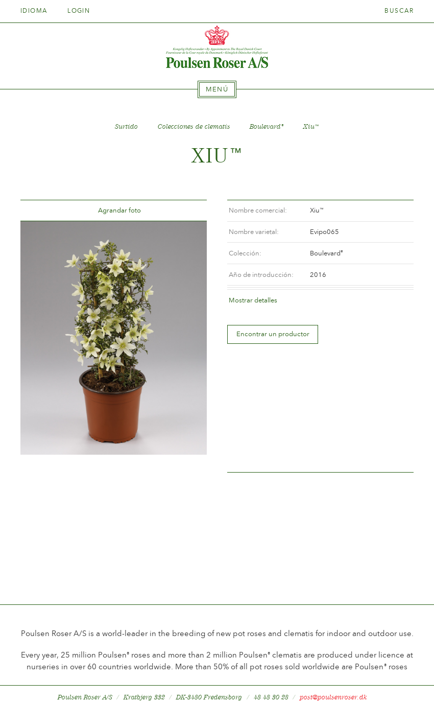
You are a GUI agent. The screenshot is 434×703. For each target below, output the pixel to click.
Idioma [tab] (37, 10)
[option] (113, 337)
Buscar (399, 10)
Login (78, 10)
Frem (187, 210)
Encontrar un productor (272, 334)
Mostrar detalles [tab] (253, 300)
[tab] (217, 89)
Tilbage (40, 210)
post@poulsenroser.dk (333, 679)
